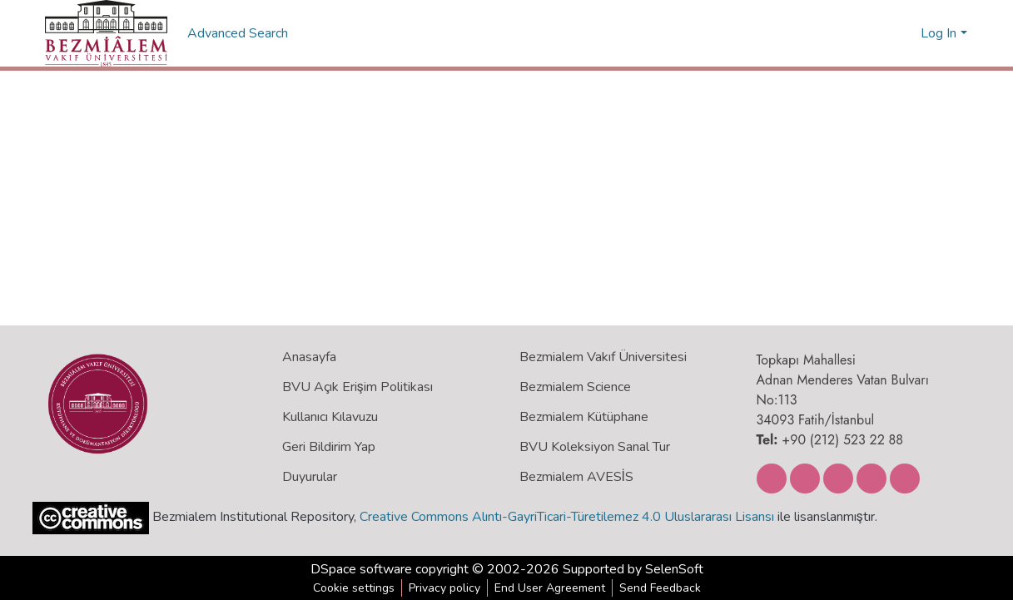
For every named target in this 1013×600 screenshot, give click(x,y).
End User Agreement (549, 588)
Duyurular (309, 476)
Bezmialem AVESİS (576, 476)
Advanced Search (239, 33)
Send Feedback (660, 588)
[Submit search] (881, 33)
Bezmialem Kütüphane (583, 417)
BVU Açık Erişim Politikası (357, 387)
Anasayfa (309, 357)
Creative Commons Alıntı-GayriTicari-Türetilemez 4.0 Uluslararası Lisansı (567, 517)
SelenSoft (674, 569)
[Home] (106, 33)
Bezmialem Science (575, 387)
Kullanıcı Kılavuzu (330, 417)
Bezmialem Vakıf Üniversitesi (603, 357)
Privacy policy (444, 588)
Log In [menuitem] (938, 33)
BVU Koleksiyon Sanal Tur (594, 447)
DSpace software (361, 569)
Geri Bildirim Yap (328, 447)
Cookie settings (354, 588)
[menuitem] (905, 33)
